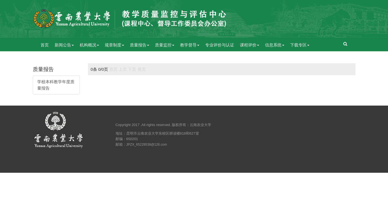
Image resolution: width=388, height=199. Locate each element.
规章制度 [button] (114, 45)
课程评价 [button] (249, 45)
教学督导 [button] (189, 45)
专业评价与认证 (219, 45)
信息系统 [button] (274, 45)
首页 (45, 45)
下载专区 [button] (299, 45)
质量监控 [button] (164, 45)
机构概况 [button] (89, 45)
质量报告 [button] (139, 45)
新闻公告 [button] (64, 45)
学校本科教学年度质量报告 (55, 84)
